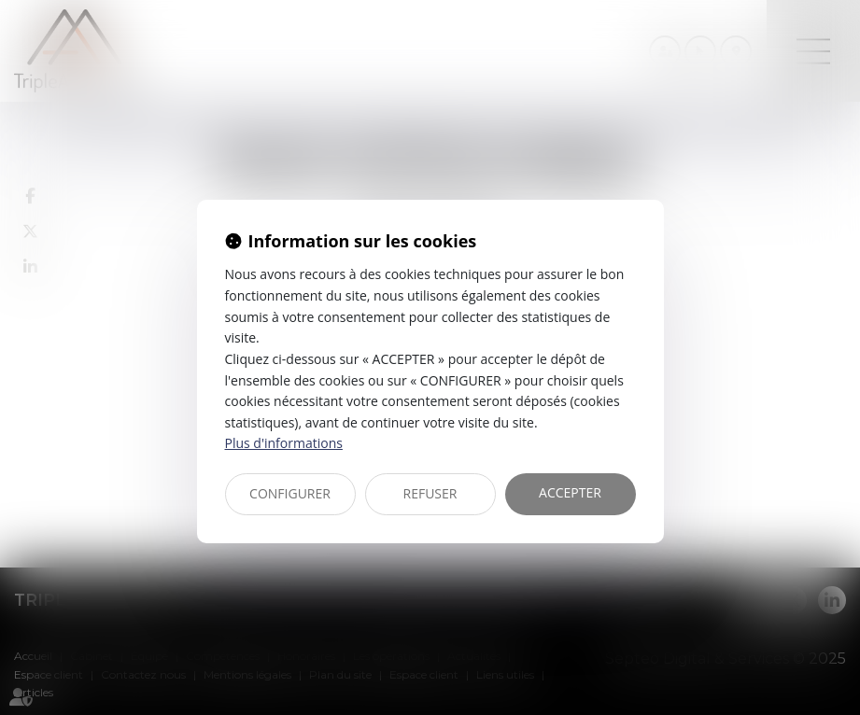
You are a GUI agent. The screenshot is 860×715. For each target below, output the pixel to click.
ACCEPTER (570, 492)
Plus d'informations (284, 443)
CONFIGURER (290, 493)
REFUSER (430, 493)
